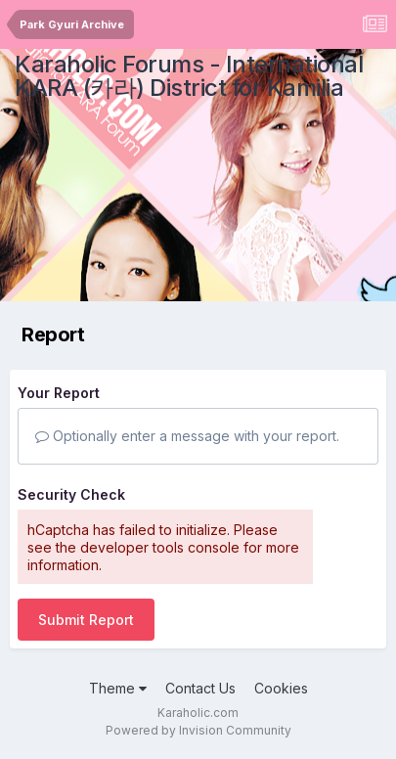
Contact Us (200, 688)
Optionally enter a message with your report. (187, 435)
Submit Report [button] (86, 619)
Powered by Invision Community (198, 730)
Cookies (281, 688)
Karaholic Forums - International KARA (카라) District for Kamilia (189, 76)
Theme (118, 688)
